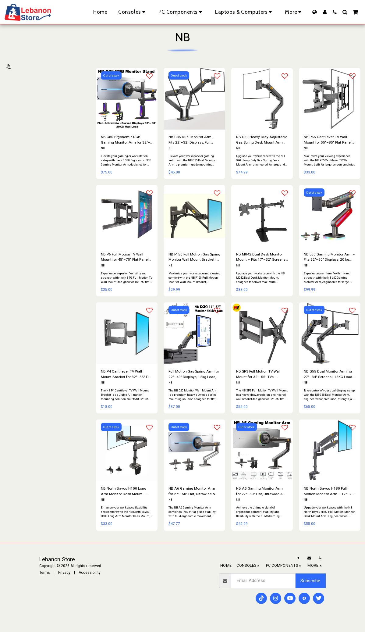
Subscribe (310, 592)
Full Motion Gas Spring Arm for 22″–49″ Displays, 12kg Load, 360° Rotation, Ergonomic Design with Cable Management (193, 387)
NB (103, 162)
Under (20, 98)
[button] (334, 12)
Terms (44, 584)
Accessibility (90, 584)
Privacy (64, 584)
